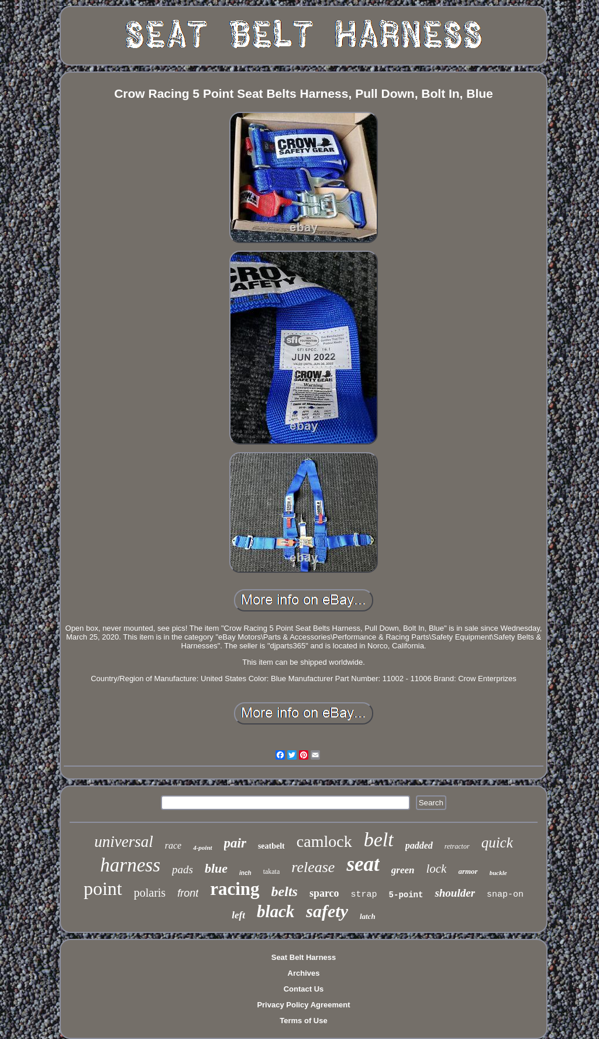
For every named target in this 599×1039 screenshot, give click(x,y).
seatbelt (271, 846)
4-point (202, 847)
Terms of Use (303, 1020)
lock (436, 869)
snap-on (505, 895)
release (313, 867)
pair (235, 843)
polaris (150, 892)
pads (182, 869)
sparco (324, 893)
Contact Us (304, 989)
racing (234, 889)
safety (327, 911)
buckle (498, 872)
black (275, 911)
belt (379, 839)
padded (419, 845)
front (187, 893)
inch (245, 873)
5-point (406, 895)
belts (284, 891)
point (103, 888)
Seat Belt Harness (303, 957)
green (403, 870)
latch (368, 916)
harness (130, 865)
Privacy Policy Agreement (303, 1004)
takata (271, 871)
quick (497, 842)
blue (216, 868)
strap (364, 895)
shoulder (455, 893)
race (173, 845)
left (238, 915)
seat (362, 864)
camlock (324, 841)
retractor (457, 846)
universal (123, 841)
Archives (304, 973)
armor (467, 871)
